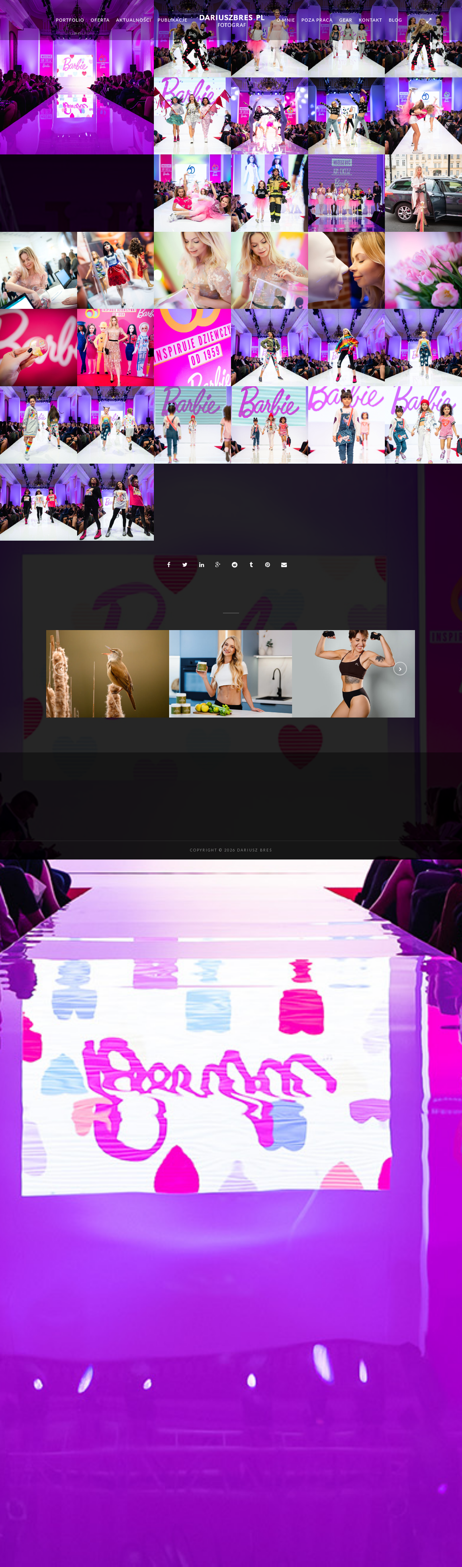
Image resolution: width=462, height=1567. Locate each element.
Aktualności (133, 19)
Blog (395, 19)
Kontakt (370, 19)
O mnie (285, 19)
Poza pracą (317, 19)
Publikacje (173, 19)
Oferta (100, 19)
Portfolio (70, 19)
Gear (345, 19)
